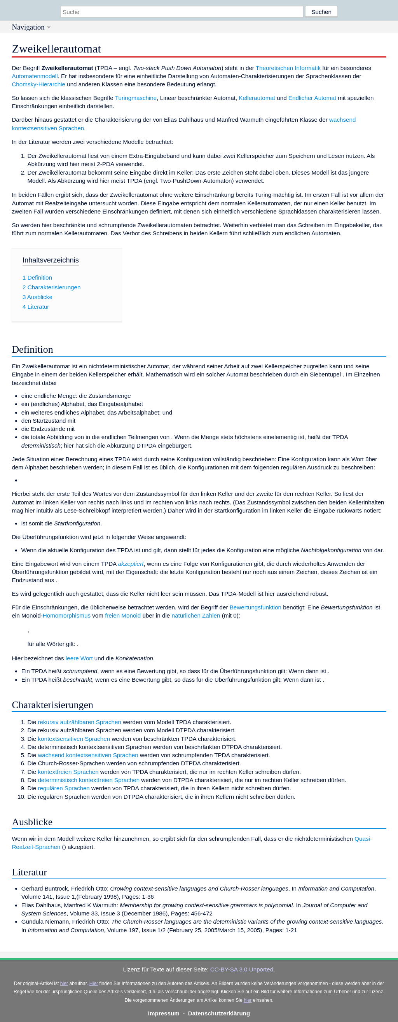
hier (64, 983)
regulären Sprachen (63, 788)
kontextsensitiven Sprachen (74, 738)
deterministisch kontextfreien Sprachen (89, 780)
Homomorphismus (67, 615)
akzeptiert (131, 563)
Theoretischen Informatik (288, 68)
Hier (93, 983)
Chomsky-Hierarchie (38, 84)
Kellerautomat (257, 97)
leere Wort (79, 658)
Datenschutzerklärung (219, 1013)
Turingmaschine (136, 97)
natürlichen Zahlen (196, 615)
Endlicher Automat (312, 97)
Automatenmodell (35, 76)
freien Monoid (123, 615)
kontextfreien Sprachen (68, 771)
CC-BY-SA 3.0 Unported (241, 969)
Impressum (164, 1013)
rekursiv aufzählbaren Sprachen (79, 722)
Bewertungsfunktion (255, 607)
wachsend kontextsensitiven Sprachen (88, 755)
